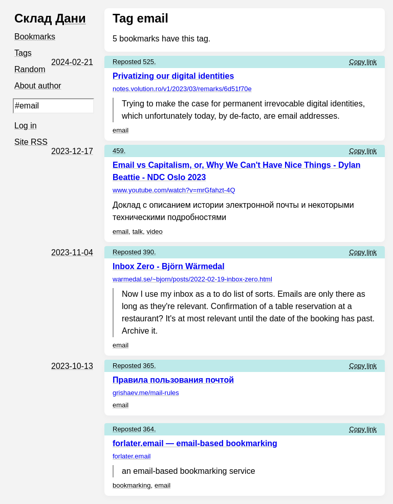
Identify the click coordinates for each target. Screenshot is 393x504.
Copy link (363, 61)
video (155, 231)
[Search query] (53, 106)
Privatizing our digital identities (173, 76)
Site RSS (31, 142)
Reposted (127, 61)
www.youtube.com (174, 190)
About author (37, 85)
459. (119, 151)
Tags (23, 53)
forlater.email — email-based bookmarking (195, 443)
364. (149, 429)
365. (149, 365)
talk (138, 231)
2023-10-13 (72, 366)
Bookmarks (34, 36)
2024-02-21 (72, 62)
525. (149, 61)
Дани (70, 18)
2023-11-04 (72, 252)
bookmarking (131, 485)
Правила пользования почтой (173, 380)
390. (149, 252)
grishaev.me (146, 393)
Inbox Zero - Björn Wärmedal (169, 266)
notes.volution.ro (182, 89)
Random (29, 69)
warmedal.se (192, 279)
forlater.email (131, 456)
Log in (25, 125)
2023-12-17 (72, 151)
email (120, 130)
